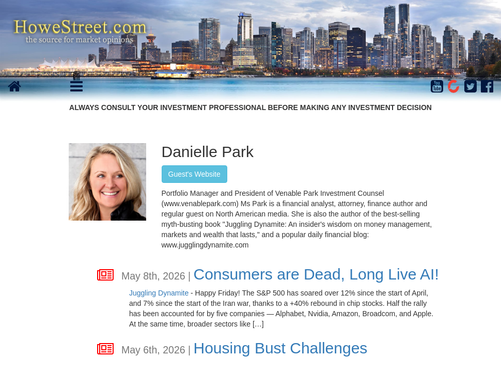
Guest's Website (194, 174)
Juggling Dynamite (159, 293)
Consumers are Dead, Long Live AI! (316, 274)
